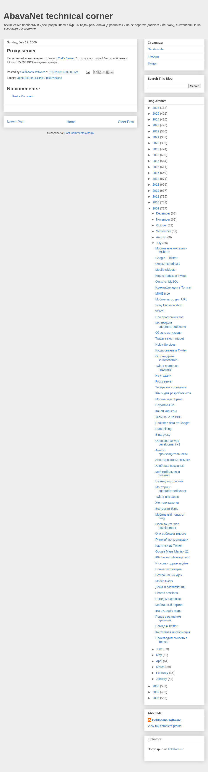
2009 (156, 208)
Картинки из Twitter (168, 545)
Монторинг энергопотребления (170, 489)
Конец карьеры (166, 411)
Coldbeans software (166, 720)
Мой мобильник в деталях (167, 473)
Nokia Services (165, 344)
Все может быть (166, 508)
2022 (156, 131)
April (159, 661)
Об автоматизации (168, 332)
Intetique (153, 56)
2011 (156, 196)
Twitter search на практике (167, 367)
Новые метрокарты (168, 569)
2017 (156, 161)
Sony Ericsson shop (168, 305)
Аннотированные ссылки (172, 460)
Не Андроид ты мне (169, 481)
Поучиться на (164, 405)
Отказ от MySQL (166, 281)
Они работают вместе (170, 533)
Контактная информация (172, 632)
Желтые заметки (167, 502)
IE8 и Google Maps (168, 610)
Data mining (163, 429)
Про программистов (169, 317)
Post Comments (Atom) (79, 133)
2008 (156, 686)
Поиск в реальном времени (168, 618)
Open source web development (167, 526)
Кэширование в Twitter (171, 350)
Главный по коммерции (171, 539)
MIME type (162, 293)
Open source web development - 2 (167, 442)
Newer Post (15, 122)
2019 (156, 149)
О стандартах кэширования (166, 358)
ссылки (39, 77)
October (162, 225)
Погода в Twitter (166, 626)
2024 (156, 119)
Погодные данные (168, 598)
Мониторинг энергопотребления (170, 324)
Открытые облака (167, 264)
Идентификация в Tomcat (173, 287)
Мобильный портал (168, 399)
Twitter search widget (169, 338)
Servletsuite (156, 49)
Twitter (152, 63)
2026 (156, 107)
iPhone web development (172, 557)
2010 (156, 202)
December (163, 213)
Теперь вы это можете (171, 387)
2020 (156, 143)
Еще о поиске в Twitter (171, 275)
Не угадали (163, 375)
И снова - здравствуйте (171, 563)
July (159, 243)
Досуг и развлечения (170, 587)
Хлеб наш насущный (169, 465)
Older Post (126, 122)
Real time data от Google (172, 423)
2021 (156, 137)
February (162, 673)
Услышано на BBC (168, 417)
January (162, 679)
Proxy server (163, 381)
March (160, 667)
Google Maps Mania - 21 (171, 551)
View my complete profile (164, 726)
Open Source (25, 77)
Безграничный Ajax (168, 575)
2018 (156, 155)
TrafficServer (66, 58)
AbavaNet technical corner (58, 16)
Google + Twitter (166, 258)
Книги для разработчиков (173, 393)
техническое (54, 77)
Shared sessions (166, 593)
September (164, 231)
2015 (156, 173)
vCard (159, 311)
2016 (156, 167)
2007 (156, 692)
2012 (156, 190)
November (163, 219)
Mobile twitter (164, 581)
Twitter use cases (167, 496)
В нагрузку (162, 434)
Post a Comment (22, 96)
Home (71, 122)
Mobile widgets (165, 269)
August (161, 237)
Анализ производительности (171, 452)
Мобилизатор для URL (171, 299)
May (159, 655)
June (159, 649)
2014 (156, 178)
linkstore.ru (175, 749)
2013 (156, 184)
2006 (156, 698)
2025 (156, 113)
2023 (156, 125)
